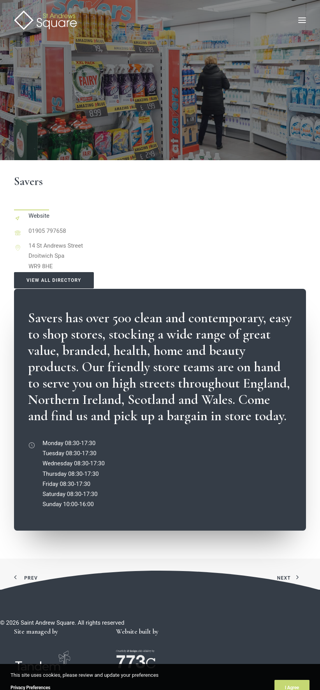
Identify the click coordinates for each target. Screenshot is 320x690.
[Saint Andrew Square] (45, 20)
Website (38, 215)
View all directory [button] (53, 280)
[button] (302, 20)
